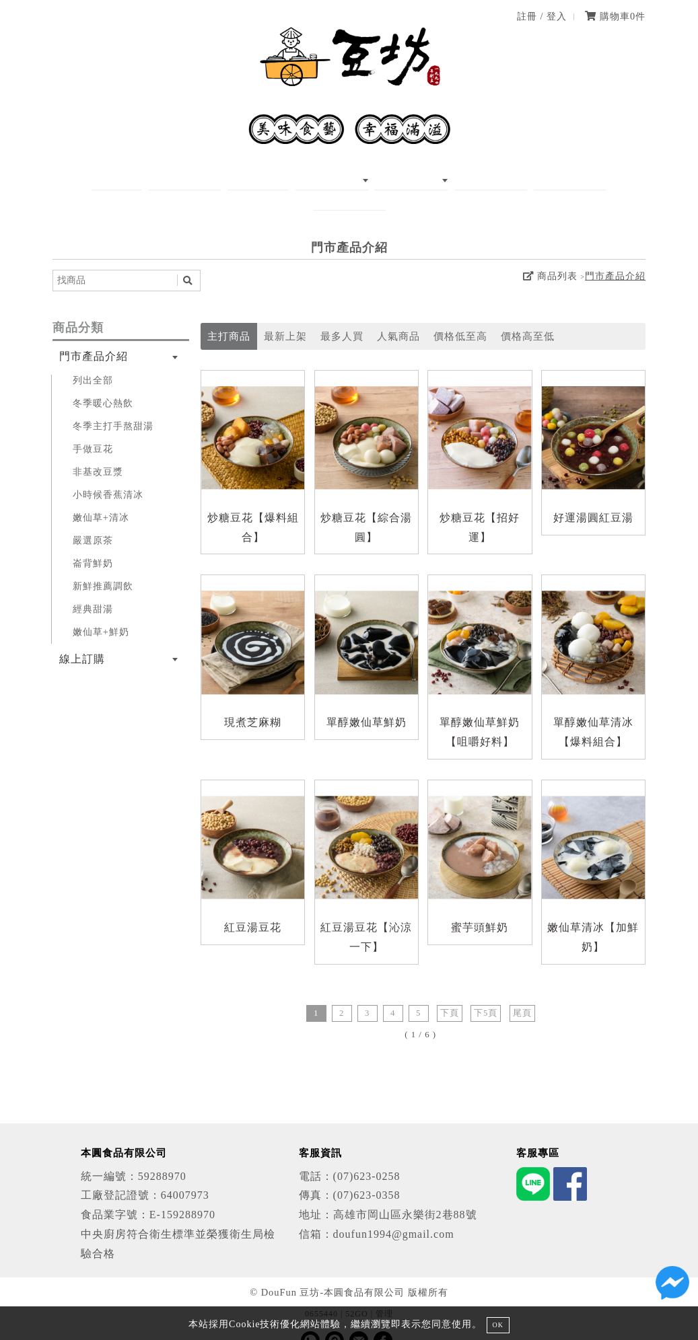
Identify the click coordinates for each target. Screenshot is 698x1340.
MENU (238, 179)
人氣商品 (398, 316)
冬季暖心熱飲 (103, 382)
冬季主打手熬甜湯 (113, 405)
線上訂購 (365, 179)
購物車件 (615, 16)
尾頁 (522, 993)
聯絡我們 (563, 179)
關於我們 (178, 179)
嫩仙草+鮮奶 (101, 611)
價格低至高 (460, 316)
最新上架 (285, 316)
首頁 (123, 179)
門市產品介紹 (615, 256)
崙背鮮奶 (93, 542)
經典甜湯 (93, 588)
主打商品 (228, 316)
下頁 (449, 993)
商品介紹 (299, 179)
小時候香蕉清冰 (108, 474)
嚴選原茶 (93, 520)
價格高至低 (528, 316)
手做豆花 (93, 428)
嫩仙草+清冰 (101, 497)
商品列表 (550, 256)
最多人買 (341, 316)
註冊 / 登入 (542, 16)
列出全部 (93, 360)
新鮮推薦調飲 (103, 565)
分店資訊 (431, 179)
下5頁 (485, 993)
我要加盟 (497, 179)
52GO (356, 1293)
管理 (384, 1293)
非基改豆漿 (98, 451)
